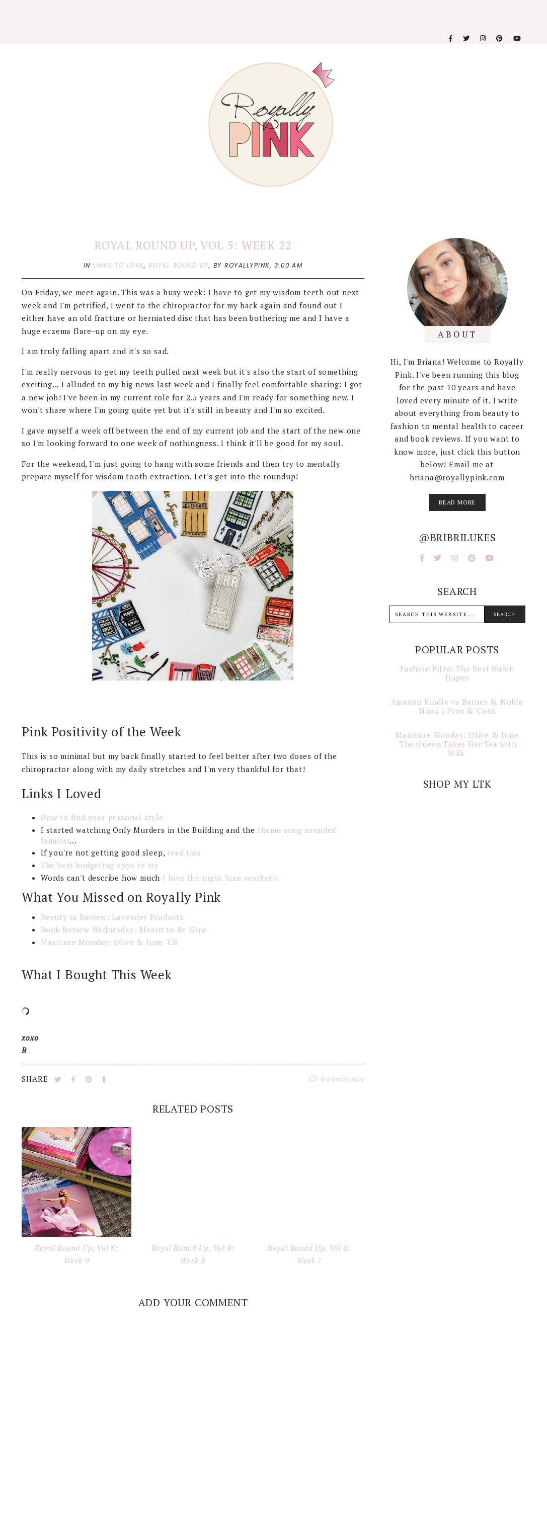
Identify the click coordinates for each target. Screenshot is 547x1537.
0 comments (336, 1078)
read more (457, 502)
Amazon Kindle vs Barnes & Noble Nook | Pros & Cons (457, 706)
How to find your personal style (102, 817)
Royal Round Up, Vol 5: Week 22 (192, 245)
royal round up (178, 265)
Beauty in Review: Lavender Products (112, 917)
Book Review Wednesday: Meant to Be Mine (124, 929)
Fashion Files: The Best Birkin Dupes (457, 672)
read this (184, 852)
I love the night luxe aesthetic (222, 878)
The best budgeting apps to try (101, 865)
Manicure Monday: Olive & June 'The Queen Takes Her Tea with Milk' (457, 744)
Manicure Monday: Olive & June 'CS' (110, 942)
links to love (118, 265)
